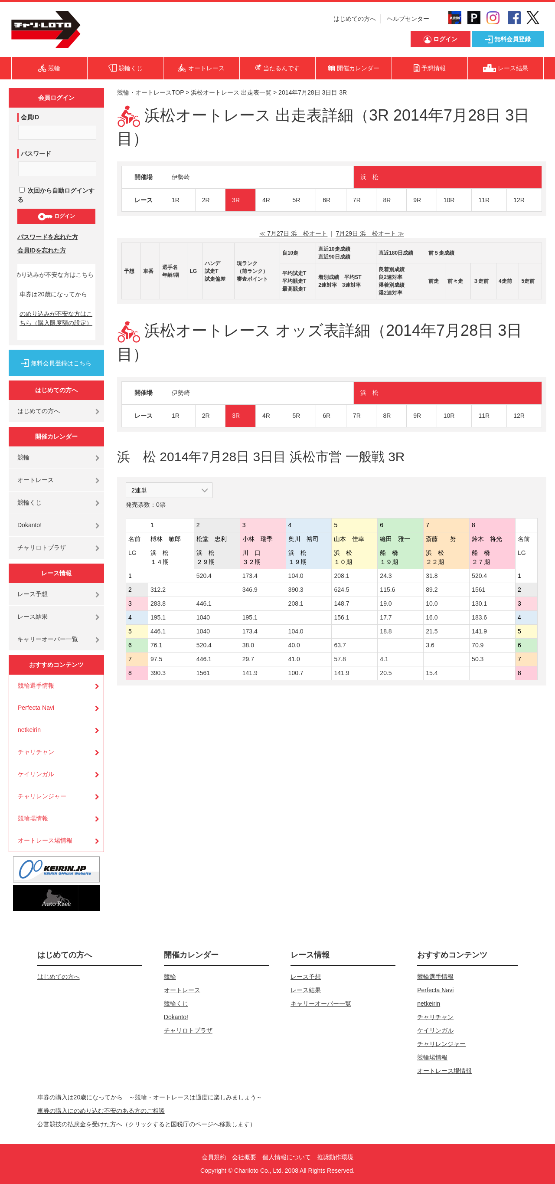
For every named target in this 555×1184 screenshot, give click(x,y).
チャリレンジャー (42, 796)
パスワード (36, 153)
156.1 (341, 617)
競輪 (23, 457)
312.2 (158, 589)
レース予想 (32, 593)
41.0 (294, 659)
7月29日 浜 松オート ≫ (370, 233)
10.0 (431, 603)
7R (357, 200)
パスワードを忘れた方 (47, 236)
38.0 (248, 645)
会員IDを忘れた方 (41, 250)
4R (266, 200)
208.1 (341, 575)
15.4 (431, 672)
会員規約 (214, 1157)
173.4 (250, 575)
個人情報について (286, 1157)
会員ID (30, 117)
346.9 (250, 589)
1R (176, 200)
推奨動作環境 (335, 1157)
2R (206, 200)
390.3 (296, 589)
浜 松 (369, 177)
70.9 (477, 645)
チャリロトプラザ (41, 547)
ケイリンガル (36, 774)
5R (296, 200)
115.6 (387, 589)
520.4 (204, 575)
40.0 (294, 645)
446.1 (204, 603)
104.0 (296, 575)
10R (449, 200)
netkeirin (29, 729)
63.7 (340, 645)
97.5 (156, 659)
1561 (478, 589)
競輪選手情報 (36, 685)
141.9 (479, 631)
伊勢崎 (181, 177)
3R (236, 200)
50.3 (477, 659)
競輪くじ (29, 502)
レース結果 (32, 616)
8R (387, 200)
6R (326, 200)
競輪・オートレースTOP (150, 92)
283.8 (158, 603)
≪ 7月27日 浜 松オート (293, 233)
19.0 (386, 603)
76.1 (156, 645)
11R (484, 200)
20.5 (386, 672)
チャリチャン (36, 751)
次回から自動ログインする (56, 195)
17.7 (386, 617)
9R (417, 200)
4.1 (384, 659)
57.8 (340, 659)
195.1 (158, 617)
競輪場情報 (33, 818)
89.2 (431, 589)
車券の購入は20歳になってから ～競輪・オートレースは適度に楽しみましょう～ (153, 1097)
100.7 (296, 672)
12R (519, 200)
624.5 (341, 589)
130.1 (479, 603)
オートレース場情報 (45, 840)
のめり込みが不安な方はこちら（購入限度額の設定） (56, 318)
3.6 (430, 645)
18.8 (386, 631)
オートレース (35, 479)
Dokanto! (29, 524)
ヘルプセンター (408, 18)
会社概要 (244, 1157)
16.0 (431, 617)
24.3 (386, 575)
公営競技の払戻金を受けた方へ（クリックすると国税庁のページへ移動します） (146, 1124)
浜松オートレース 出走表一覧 (231, 92)
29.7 (248, 659)
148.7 (341, 603)
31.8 (431, 575)
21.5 (431, 631)
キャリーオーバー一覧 (47, 639)
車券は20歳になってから (53, 294)
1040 (203, 617)
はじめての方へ (354, 18)
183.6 (479, 617)
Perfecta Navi (36, 707)
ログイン (56, 216)
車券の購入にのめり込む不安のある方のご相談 (101, 1110)
